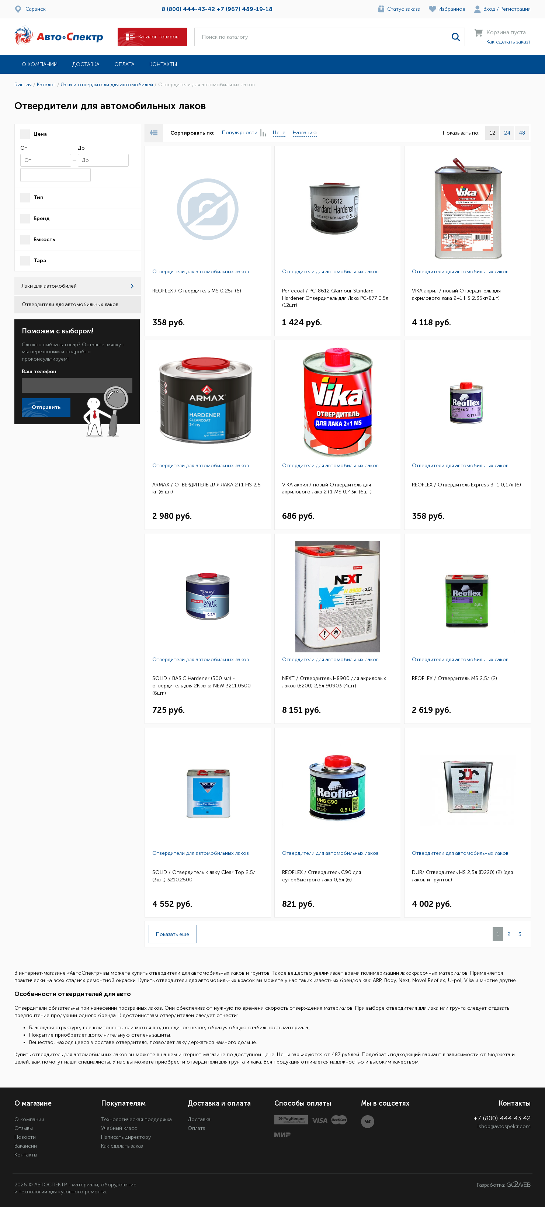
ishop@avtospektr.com (504, 1126)
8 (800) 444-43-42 (188, 9)
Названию (305, 132)
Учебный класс (119, 1128)
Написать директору (126, 1137)
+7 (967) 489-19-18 (244, 9)
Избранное (451, 9)
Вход (489, 9)
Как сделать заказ (122, 1146)
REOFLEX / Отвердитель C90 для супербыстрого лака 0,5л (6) (321, 876)
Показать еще (172, 934)
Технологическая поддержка (136, 1119)
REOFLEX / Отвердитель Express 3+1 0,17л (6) (466, 485)
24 (507, 133)
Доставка (86, 64)
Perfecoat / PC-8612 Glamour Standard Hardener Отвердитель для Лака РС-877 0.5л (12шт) (335, 298)
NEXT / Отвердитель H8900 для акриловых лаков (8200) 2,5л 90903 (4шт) (334, 682)
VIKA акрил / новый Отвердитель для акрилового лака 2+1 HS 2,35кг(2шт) (456, 294)
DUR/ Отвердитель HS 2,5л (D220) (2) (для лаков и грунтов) (462, 876)
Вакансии (25, 1146)
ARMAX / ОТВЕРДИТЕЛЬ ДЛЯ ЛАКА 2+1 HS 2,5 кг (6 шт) (206, 488)
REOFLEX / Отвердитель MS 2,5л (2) (454, 678)
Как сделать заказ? (508, 42)
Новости (25, 1137)
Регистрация (515, 9)
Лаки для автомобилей (77, 286)
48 (522, 133)
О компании (40, 64)
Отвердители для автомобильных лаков (200, 271)
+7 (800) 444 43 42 (502, 1118)
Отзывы (23, 1128)
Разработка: (504, 1184)
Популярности (243, 133)
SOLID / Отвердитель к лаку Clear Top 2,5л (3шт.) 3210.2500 (204, 876)
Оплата (124, 64)
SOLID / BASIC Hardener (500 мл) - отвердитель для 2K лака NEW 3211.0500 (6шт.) (201, 685)
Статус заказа (403, 9)
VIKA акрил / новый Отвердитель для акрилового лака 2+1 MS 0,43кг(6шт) (327, 488)
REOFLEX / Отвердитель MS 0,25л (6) (196, 291)
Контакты (163, 64)
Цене (279, 132)
